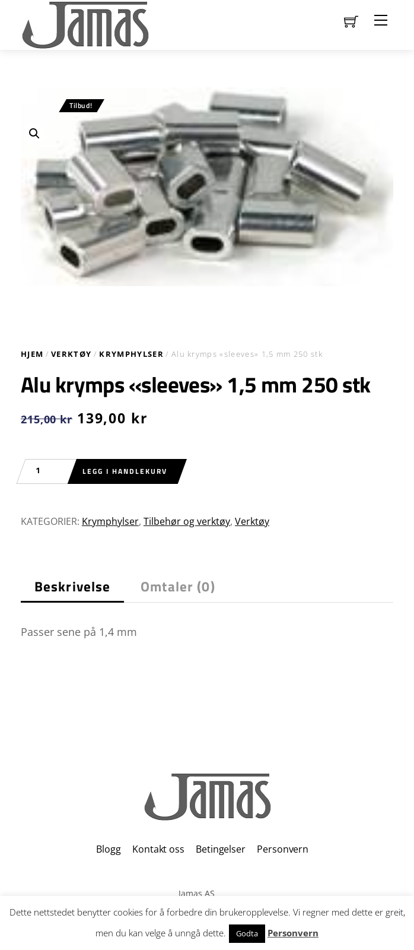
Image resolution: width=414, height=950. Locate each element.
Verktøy (71, 354)
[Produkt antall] (44, 471)
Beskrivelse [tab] (72, 586)
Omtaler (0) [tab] (178, 586)
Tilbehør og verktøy (187, 521)
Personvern (282, 849)
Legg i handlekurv (124, 471)
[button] (34, 133)
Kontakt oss (158, 849)
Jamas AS (197, 893)
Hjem (32, 354)
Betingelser (220, 849)
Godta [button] (247, 933)
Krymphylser (131, 354)
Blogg (108, 849)
